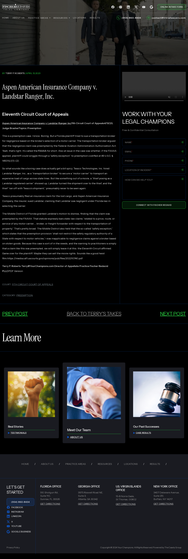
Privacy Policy (13, 547)
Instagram (15, 511)
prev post (15, 314)
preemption (24, 295)
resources (62, 18)
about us (19, 18)
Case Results (142, 432)
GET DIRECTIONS (50, 503)
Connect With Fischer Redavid (154, 205)
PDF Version (15, 271)
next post (173, 314)
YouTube (14, 526)
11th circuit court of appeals (32, 284)
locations (79, 18)
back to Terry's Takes (94, 314)
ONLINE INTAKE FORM (171, 7)
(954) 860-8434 (20, 502)
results (95, 18)
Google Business (19, 531)
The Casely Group (172, 547)
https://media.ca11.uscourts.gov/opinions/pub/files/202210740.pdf (45, 258)
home (5, 18)
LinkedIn (14, 516)
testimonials (17, 432)
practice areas (39, 18)
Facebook (15, 507)
